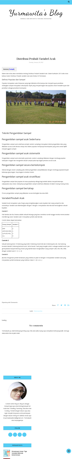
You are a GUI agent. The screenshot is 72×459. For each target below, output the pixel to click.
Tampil (11, 69)
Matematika (38, 311)
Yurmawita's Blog (36, 12)
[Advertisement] (36, 38)
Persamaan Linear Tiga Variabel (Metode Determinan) (19, 453)
